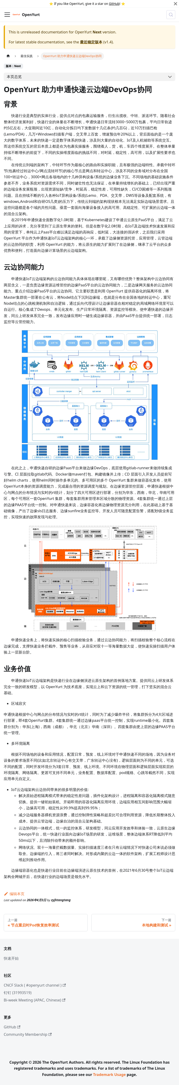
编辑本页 (14, 893)
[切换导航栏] (7, 14)
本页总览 (14, 76)
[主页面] (8, 56)
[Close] (175, 3)
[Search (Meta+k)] (170, 14)
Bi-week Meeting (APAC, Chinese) (34, 1000)
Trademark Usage (109, 1074)
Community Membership (28, 1034)
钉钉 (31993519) (17, 992)
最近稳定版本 (91, 42)
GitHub (114, 3)
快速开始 (11, 958)
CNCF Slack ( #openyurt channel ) (35, 985)
